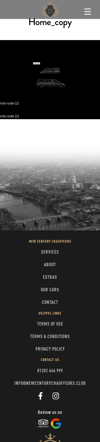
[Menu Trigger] (87, 11)
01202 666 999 (50, 371)
